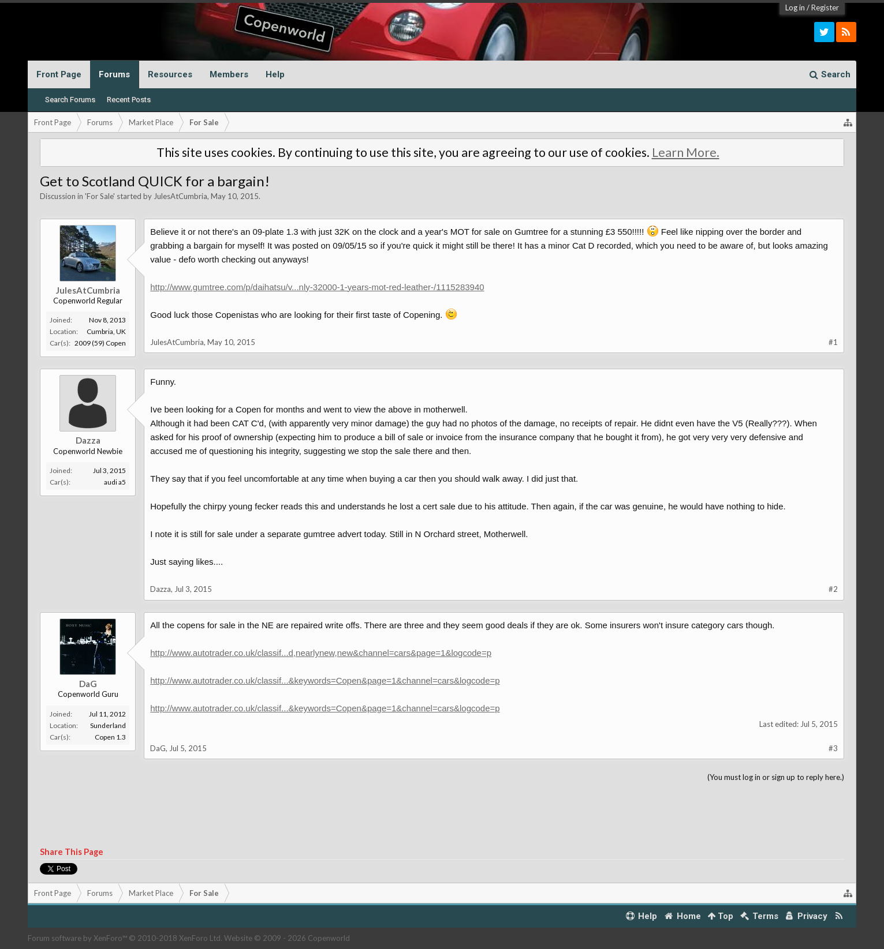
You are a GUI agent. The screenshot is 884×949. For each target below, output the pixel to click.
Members (229, 74)
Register (825, 7)
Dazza (88, 440)
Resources (170, 74)
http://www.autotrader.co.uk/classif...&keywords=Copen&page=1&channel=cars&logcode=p (324, 680)
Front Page (58, 74)
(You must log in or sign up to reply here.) (775, 777)
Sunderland (108, 725)
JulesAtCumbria (180, 196)
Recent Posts (129, 99)
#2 (833, 589)
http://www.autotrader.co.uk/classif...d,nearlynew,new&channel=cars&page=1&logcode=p (320, 653)
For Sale (100, 196)
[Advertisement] (442, 815)
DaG (88, 683)
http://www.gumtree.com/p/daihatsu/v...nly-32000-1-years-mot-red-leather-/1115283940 (317, 287)
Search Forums (70, 99)
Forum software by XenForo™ (125, 938)
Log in (795, 7)
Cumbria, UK (106, 331)
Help (275, 74)
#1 (833, 342)
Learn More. (685, 152)
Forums (114, 74)
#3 (833, 748)
